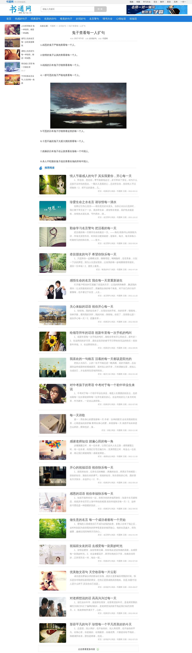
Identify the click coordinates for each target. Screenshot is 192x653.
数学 (162, 2)
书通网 (9, 1)
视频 (131, 2)
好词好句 (81, 18)
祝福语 (133, 18)
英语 (169, 2)
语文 (155, 2)
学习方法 (146, 2)
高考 (176, 2)
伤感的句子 (21, 18)
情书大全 (107, 18)
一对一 (183, 2)
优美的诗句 (50, 18)
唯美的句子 (66, 18)
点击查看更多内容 (86, 649)
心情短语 (121, 18)
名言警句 (94, 18)
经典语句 (36, 18)
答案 (138, 2)
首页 (8, 18)
